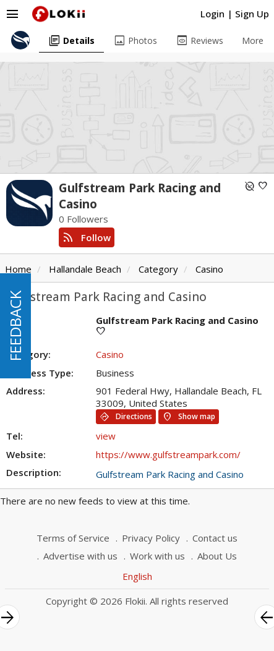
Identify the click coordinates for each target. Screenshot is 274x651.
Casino (209, 269)
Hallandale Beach (85, 269)
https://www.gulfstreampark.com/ (168, 454)
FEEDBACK (15, 326)
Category (158, 269)
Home (18, 269)
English (137, 576)
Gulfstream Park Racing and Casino (170, 474)
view (106, 436)
